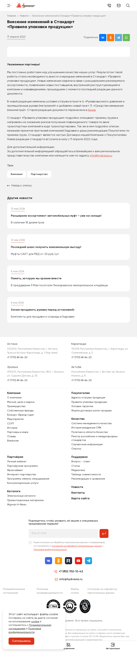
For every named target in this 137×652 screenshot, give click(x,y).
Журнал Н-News (16, 509)
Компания (16, 174)
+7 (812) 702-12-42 (71, 576)
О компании (14, 402)
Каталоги (13, 496)
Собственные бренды (20, 415)
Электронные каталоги (21, 500)
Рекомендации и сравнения (88, 483)
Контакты (78, 497)
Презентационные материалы (25, 505)
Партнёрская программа (22, 470)
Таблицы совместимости (86, 479)
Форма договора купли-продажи (91, 415)
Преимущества (16, 411)
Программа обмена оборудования (28, 483)
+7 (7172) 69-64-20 (109, 5)
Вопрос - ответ (80, 466)
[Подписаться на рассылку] (104, 538)
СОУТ (10, 428)
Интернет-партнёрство (21, 479)
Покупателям (80, 398)
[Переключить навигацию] (9, 5)
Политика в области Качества (89, 437)
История (12, 432)
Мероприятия (15, 424)
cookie (35, 621)
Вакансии (13, 445)
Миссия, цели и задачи (20, 406)
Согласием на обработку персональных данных (77, 551)
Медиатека (78, 475)
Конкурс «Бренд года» (20, 419)
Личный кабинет (17, 466)
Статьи (75, 470)
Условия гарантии (82, 411)
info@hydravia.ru (101, 155)
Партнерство (39, 174)
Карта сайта (80, 503)
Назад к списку (19, 185)
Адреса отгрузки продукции (88, 402)
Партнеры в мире (17, 437)
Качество (78, 423)
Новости (77, 491)
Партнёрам (15, 461)
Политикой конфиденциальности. (50, 554)
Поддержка (79, 461)
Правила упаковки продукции (89, 406)
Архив (91, 110)
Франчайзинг (15, 475)
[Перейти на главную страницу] (25, 5)
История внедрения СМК (86, 432)
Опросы (76, 453)
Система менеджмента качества (91, 428)
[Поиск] (128, 5)
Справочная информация (87, 449)
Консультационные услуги (22, 488)
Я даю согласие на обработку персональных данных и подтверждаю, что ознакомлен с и (69, 550)
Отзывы (11, 441)
